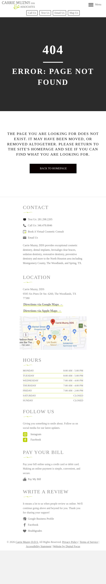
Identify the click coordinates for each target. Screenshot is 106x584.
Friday (27, 390)
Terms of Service (89, 542)
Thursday (29, 385)
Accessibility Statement (38, 546)
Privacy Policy (70, 542)
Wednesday (31, 380)
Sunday (28, 400)
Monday (28, 370)
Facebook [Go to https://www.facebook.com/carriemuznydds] (36, 439)
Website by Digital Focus (66, 546)
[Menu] (95, 5)
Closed (78, 395)
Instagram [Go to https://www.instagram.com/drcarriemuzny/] (36, 434)
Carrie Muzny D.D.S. (27, 542)
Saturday (29, 395)
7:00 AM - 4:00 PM (73, 380)
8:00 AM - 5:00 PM (73, 370)
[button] (43, 304)
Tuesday (28, 375)
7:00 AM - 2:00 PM (73, 390)
